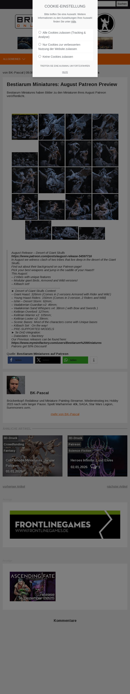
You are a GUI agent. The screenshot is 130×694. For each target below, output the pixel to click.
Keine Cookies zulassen (55, 56)
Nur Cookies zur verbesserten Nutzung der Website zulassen (59, 47)
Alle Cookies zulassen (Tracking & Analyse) (62, 35)
